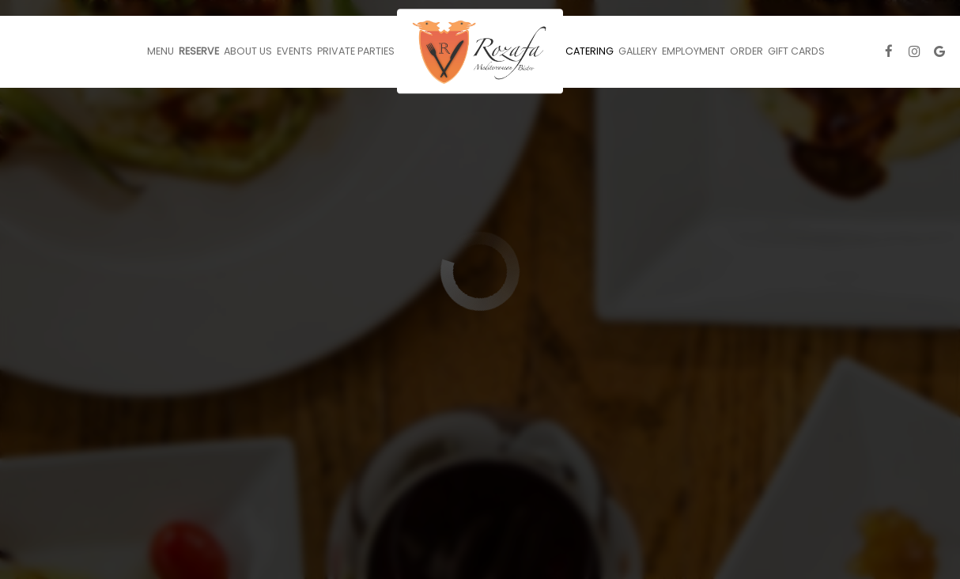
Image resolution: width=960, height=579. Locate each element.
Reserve (199, 51)
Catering (589, 51)
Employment (693, 51)
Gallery (637, 51)
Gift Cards (796, 51)
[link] (480, 51)
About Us (248, 51)
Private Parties (356, 51)
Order (746, 51)
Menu (160, 51)
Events (294, 51)
